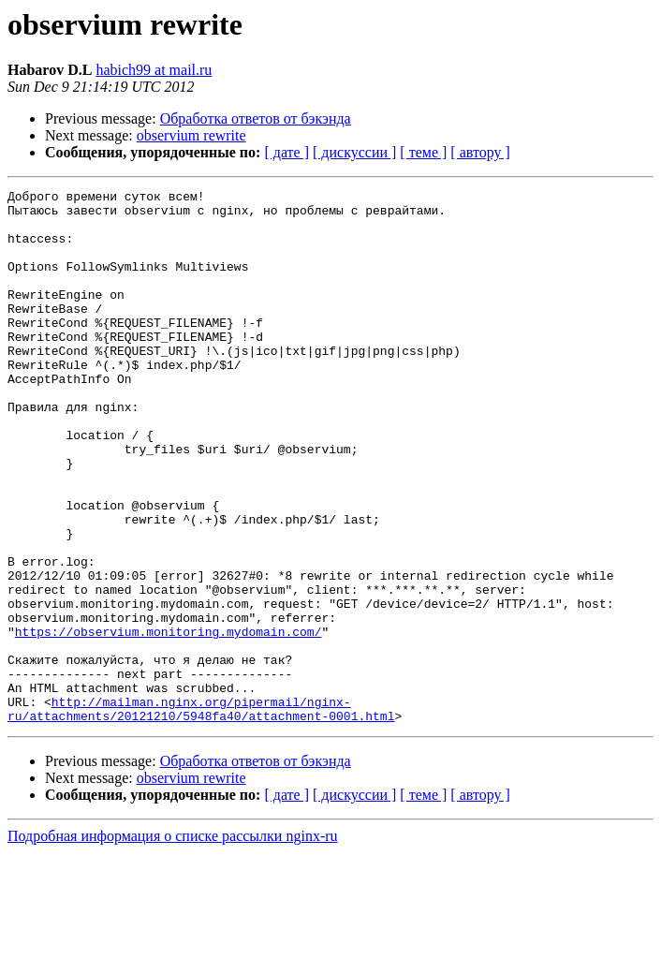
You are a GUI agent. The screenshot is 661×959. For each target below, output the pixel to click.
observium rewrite (191, 135)
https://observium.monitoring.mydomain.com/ (168, 721)
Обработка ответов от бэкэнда (255, 118)
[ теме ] (423, 152)
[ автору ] (479, 152)
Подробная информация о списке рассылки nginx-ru (172, 943)
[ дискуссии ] (354, 152)
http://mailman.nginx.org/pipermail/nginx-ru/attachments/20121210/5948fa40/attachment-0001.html (200, 814)
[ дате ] (286, 152)
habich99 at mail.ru (153, 70)
